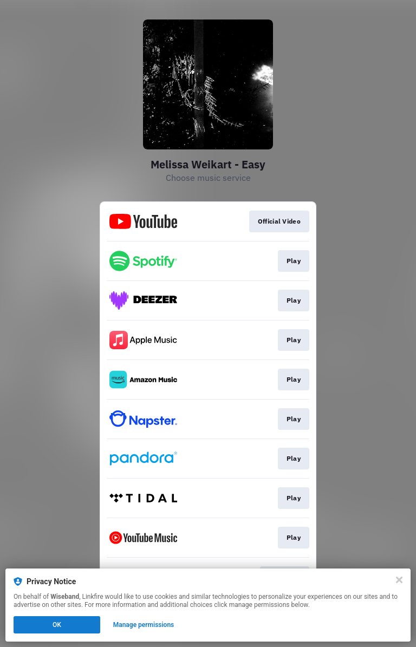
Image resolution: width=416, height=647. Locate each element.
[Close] (399, 580)
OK (57, 625)
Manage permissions (143, 625)
